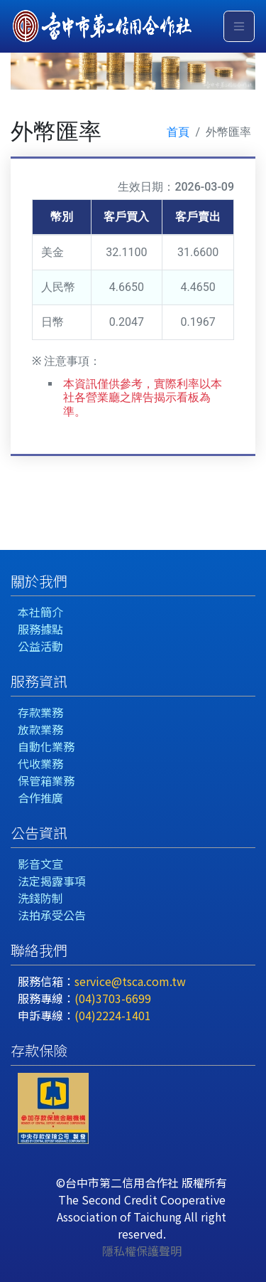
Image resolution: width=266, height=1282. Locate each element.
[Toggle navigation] (239, 26)
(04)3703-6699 (112, 998)
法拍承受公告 (52, 914)
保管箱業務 (46, 780)
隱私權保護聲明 (142, 1250)
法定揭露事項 (52, 880)
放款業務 (40, 729)
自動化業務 (46, 746)
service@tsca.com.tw (130, 981)
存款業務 (40, 712)
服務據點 (40, 628)
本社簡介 (40, 611)
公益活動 (40, 646)
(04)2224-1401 (112, 1015)
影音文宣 (40, 863)
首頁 (178, 132)
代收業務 (40, 763)
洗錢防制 (40, 897)
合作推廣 (40, 797)
